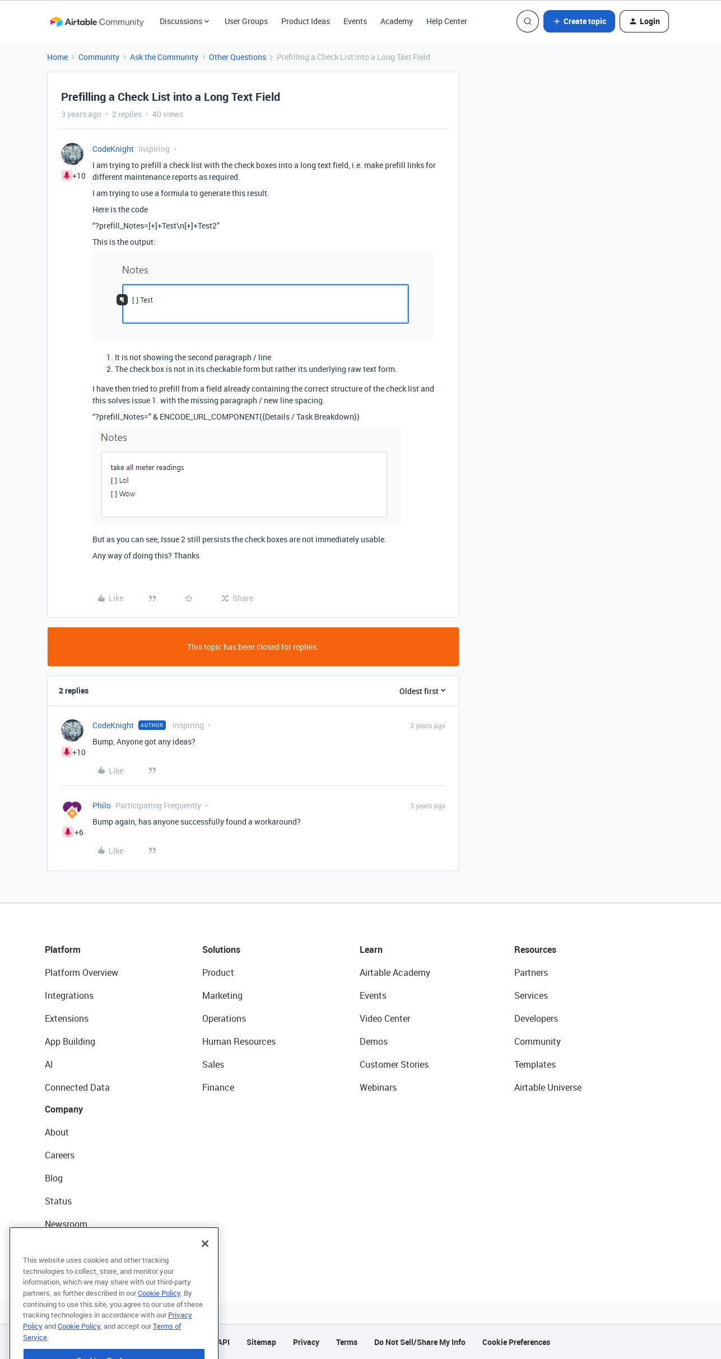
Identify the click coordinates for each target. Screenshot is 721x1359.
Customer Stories (394, 1064)
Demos (374, 1041)
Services (531, 995)
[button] (579, 21)
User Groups (246, 21)
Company (64, 1109)
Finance (218, 1087)
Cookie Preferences (516, 1342)
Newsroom (66, 1224)
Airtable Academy (395, 972)
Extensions (67, 1018)
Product (218, 972)
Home (57, 57)
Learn (371, 949)
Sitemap (261, 1342)
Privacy (306, 1342)
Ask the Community (164, 57)
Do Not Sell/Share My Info (420, 1342)
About (57, 1132)
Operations (224, 1018)
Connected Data (77, 1087)
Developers (536, 1018)
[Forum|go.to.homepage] (97, 21)
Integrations (69, 995)
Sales (213, 1064)
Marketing (222, 995)
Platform (63, 949)
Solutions (221, 949)
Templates (535, 1064)
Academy (396, 21)
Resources (535, 949)
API (223, 1342)
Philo (101, 805)
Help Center (446, 21)
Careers (60, 1155)
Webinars (378, 1087)
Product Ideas (305, 21)
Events (355, 21)
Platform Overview (81, 972)
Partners (531, 972)
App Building (70, 1041)
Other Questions (237, 57)
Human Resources (239, 1041)
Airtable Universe (548, 1087)
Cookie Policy (159, 1312)
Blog (54, 1178)
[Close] (205, 1262)
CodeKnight (113, 148)
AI (49, 1064)
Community (98, 57)
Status (58, 1201)
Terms (346, 1342)
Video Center (385, 1018)
